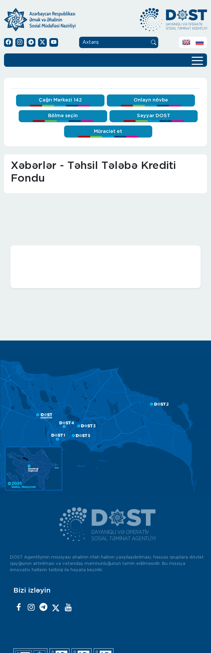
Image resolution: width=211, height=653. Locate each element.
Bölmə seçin (63, 116)
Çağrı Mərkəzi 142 (60, 100)
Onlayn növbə (151, 100)
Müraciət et (108, 131)
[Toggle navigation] (197, 60)
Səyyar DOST (153, 116)
